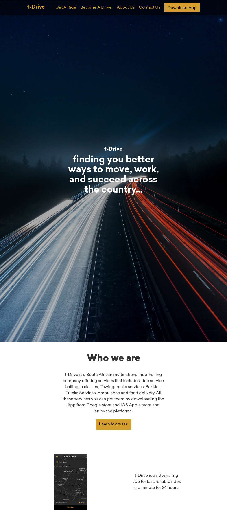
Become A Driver (96, 8)
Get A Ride (65, 8)
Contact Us (149, 8)
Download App (182, 8)
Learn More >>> (113, 424)
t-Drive (36, 7)
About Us (126, 8)
